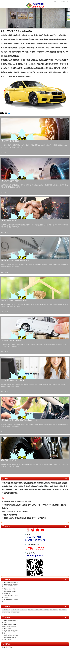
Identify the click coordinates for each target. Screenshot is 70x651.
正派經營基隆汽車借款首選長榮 (12, 380)
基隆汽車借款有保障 (8, 221)
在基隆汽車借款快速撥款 (11, 635)
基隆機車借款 (15, 612)
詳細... (66, 478)
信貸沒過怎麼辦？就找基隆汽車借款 (14, 300)
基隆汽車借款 (6, 612)
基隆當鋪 (30, 610)
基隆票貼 (46, 610)
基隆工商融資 (6, 610)
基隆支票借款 (54, 610)
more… (66, 526)
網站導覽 (63, 1)
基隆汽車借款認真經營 (10, 637)
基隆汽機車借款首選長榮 (10, 141)
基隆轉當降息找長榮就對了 (11, 181)
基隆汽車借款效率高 (8, 460)
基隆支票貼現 (38, 610)
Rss (68, 1)
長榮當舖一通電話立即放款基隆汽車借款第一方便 (19, 420)
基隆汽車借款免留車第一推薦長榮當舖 (15, 260)
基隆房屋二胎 (15, 610)
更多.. (9, 113)
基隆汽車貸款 (63, 610)
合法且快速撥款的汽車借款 (11, 340)
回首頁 (57, 1)
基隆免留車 (23, 610)
